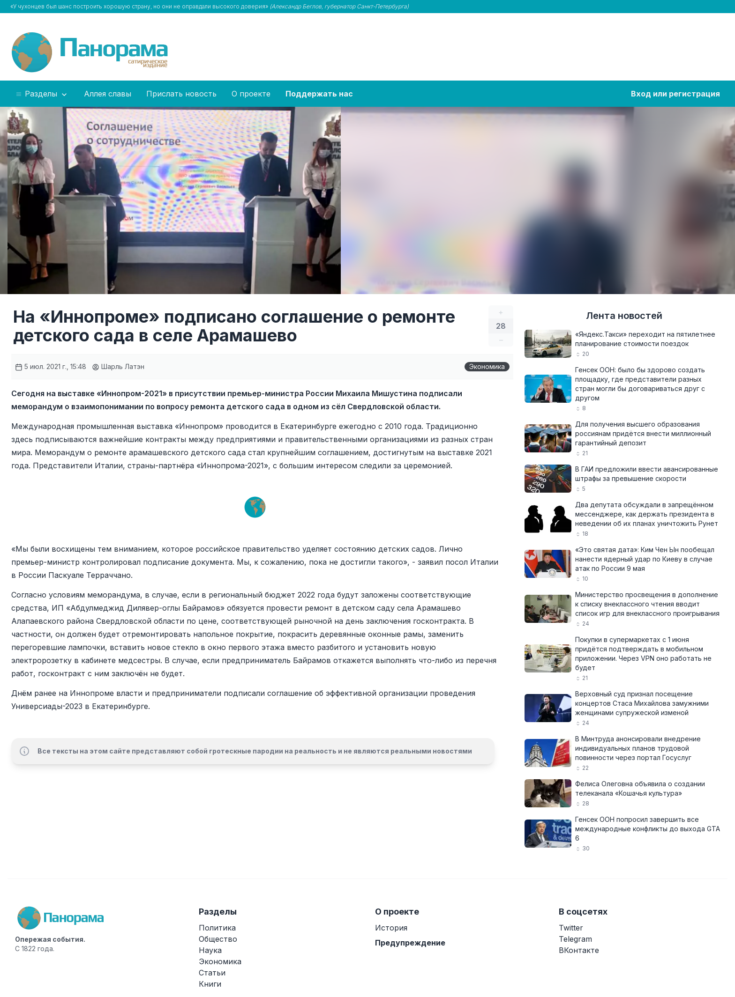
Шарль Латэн (118, 366)
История (391, 927)
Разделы (42, 94)
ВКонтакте (579, 950)
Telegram (575, 939)
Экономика (487, 366)
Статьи (212, 972)
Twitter (571, 927)
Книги (210, 984)
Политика (217, 927)
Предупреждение (410, 942)
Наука (210, 950)
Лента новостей (624, 315)
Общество (218, 939)
